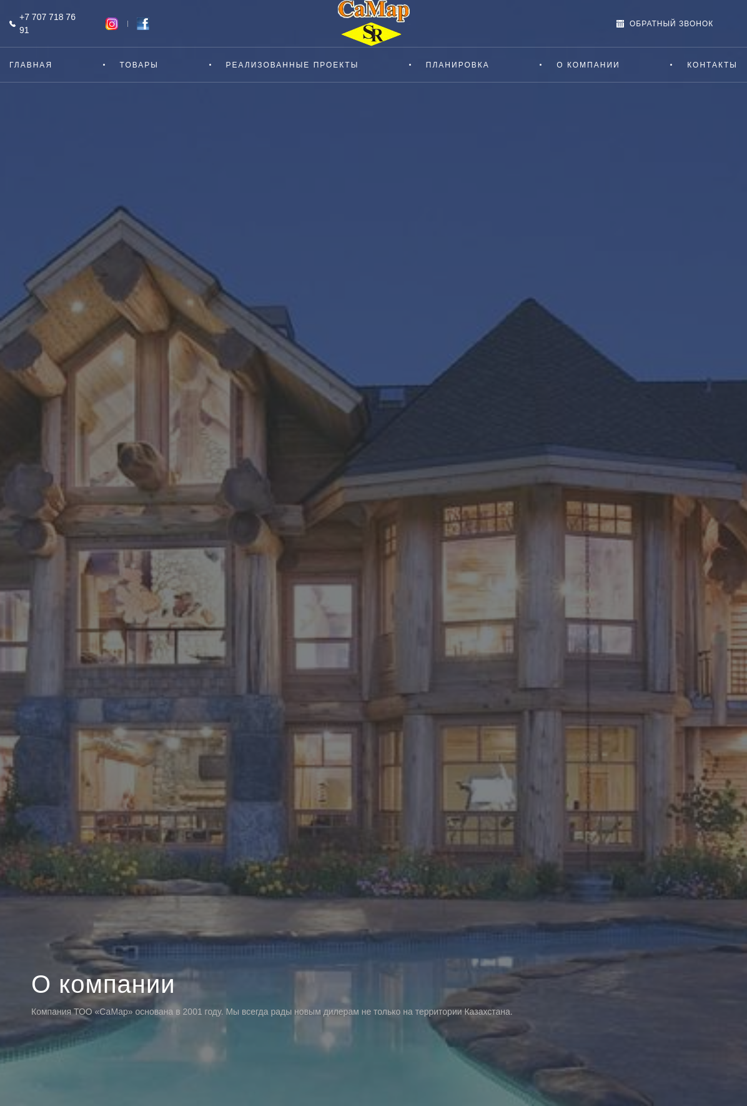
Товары (139, 65)
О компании (588, 65)
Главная (30, 65)
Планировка (458, 65)
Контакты (712, 65)
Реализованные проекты (292, 65)
